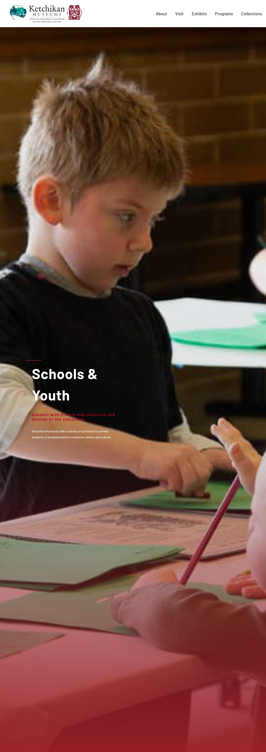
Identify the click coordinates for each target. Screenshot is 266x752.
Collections (251, 13)
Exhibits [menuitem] (199, 13)
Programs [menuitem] (224, 13)
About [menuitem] (161, 13)
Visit (179, 13)
